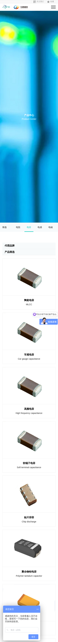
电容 (29, 227)
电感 (40, 227)
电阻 (18, 227)
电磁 (50, 227)
